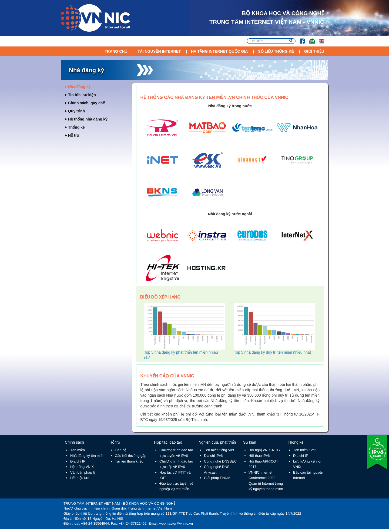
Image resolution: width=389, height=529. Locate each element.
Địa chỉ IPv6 (213, 456)
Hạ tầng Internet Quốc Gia (219, 51)
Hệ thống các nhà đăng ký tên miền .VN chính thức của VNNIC (214, 97)
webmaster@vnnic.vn (176, 523)
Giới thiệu (314, 51)
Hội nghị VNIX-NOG (264, 450)
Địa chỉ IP (77, 461)
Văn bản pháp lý (83, 472)
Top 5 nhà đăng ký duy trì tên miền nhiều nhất (272, 352)
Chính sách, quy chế (86, 103)
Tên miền (77, 450)
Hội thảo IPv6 (259, 456)
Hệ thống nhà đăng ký (88, 119)
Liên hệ (120, 450)
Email (309, 38)
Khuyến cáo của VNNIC (167, 376)
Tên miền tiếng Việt (219, 450)
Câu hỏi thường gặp (130, 456)
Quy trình (76, 111)
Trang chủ (116, 51)
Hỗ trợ (73, 135)
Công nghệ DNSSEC (220, 461)
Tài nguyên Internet (159, 51)
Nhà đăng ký (79, 87)
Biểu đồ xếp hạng (160, 297)
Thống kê (76, 127)
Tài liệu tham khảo (129, 461)
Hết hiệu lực (79, 478)
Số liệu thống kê (276, 51)
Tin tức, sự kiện (82, 95)
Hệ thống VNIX (82, 467)
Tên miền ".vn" (304, 450)
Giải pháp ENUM (217, 478)
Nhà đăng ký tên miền (87, 456)
